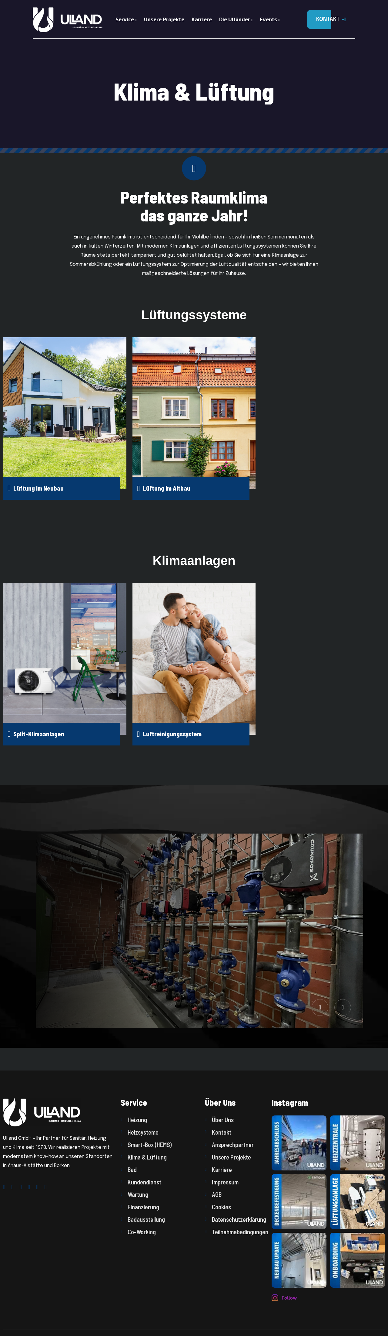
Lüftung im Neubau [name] (36, 488)
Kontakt (218, 1132)
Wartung (134, 1194)
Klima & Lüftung (144, 1157)
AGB (213, 1194)
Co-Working (138, 1231)
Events (269, 19)
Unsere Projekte (164, 19)
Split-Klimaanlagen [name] (36, 734)
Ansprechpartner (229, 1144)
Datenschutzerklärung (235, 1219)
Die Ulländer (236, 19)
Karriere (202, 19)
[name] (299, 1142)
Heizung (134, 1119)
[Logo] (65, 19)
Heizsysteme (140, 1132)
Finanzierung (140, 1207)
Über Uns (219, 1119)
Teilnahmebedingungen (235, 1231)
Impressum (222, 1182)
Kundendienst (141, 1182)
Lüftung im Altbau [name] (163, 488)
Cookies (218, 1207)
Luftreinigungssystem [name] (169, 734)
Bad (129, 1169)
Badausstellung (143, 1219)
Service (125, 19)
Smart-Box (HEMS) (146, 1144)
